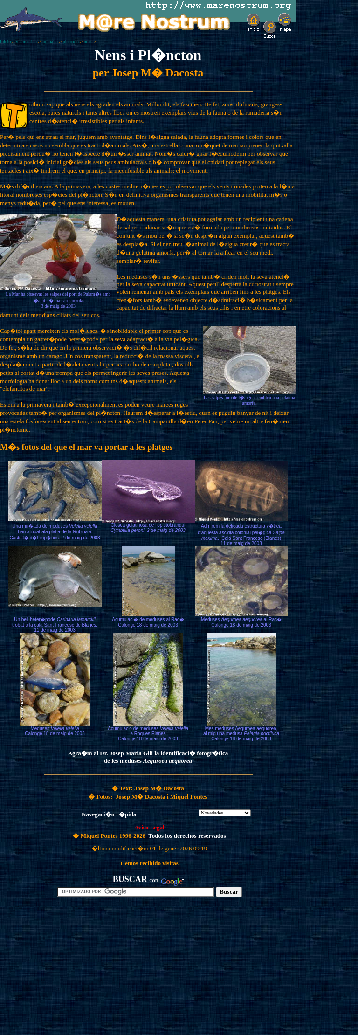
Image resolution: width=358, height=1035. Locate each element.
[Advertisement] (107, 969)
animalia (50, 41)
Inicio (5, 41)
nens (88, 41)
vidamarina (26, 41)
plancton (71, 41)
